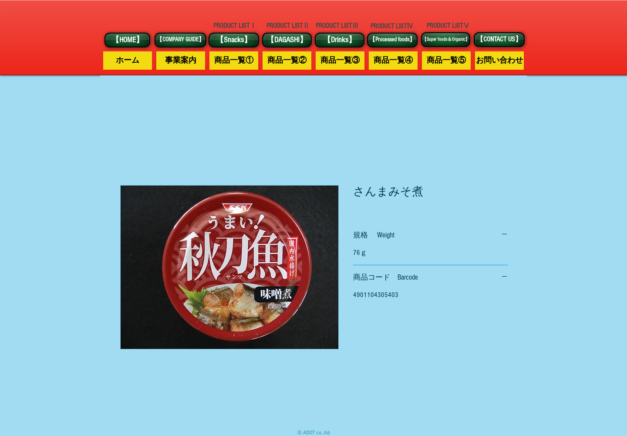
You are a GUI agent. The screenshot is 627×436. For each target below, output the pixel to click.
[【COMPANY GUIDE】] (180, 40)
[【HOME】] (127, 40)
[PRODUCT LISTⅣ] (392, 26)
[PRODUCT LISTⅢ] (337, 26)
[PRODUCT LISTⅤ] (448, 25)
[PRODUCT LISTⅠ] (234, 26)
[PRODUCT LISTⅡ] (288, 26)
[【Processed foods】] (392, 40)
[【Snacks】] (234, 40)
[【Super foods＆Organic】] (445, 39)
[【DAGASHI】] (287, 40)
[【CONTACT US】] (499, 39)
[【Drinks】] (339, 40)
